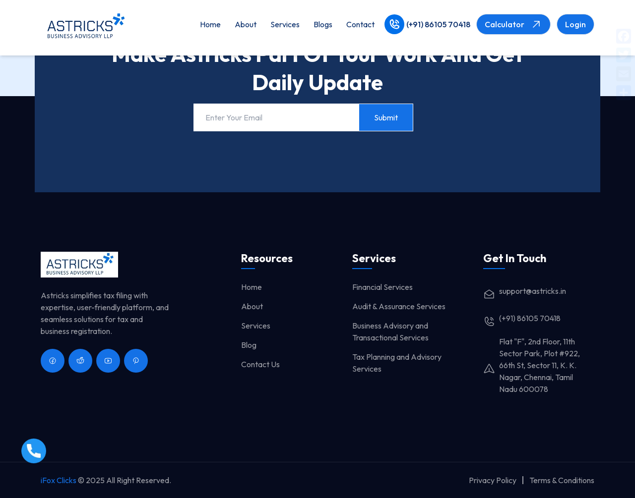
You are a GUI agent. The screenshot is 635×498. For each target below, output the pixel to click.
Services (285, 24)
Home (210, 24)
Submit (386, 117)
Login (575, 24)
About (245, 24)
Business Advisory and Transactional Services (390, 331)
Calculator (513, 24)
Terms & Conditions (561, 480)
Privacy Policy (492, 480)
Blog (248, 345)
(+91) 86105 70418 (438, 24)
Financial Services (382, 287)
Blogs (323, 24)
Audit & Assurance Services (398, 306)
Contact (360, 24)
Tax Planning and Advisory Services (397, 363)
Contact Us (260, 364)
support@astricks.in (524, 291)
